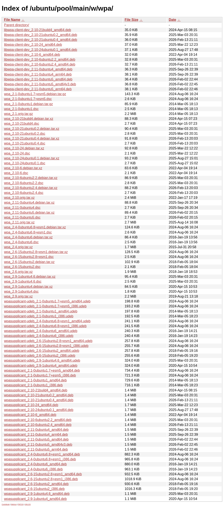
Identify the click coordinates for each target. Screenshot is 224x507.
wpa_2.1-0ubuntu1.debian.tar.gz (28, 104)
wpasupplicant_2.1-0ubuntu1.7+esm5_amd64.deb (42, 370)
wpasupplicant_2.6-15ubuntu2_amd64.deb (36, 484)
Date (172, 19)
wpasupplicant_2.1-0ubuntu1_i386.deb (33, 385)
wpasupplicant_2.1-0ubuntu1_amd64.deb (35, 380)
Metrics (13, 504)
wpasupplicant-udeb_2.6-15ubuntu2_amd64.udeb (41, 350)
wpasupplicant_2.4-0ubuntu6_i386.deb (33, 469)
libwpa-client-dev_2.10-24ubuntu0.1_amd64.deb (40, 50)
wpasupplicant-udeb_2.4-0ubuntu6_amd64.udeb (40, 331)
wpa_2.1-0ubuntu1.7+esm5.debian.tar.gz (35, 94)
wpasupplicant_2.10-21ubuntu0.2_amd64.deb (38, 395)
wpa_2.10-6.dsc (16, 173)
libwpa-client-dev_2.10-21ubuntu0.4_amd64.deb (40, 40)
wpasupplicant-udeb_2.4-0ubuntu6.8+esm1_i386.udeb (45, 326)
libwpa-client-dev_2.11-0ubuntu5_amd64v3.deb (40, 84)
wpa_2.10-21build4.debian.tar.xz (28, 118)
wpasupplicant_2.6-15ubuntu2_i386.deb (34, 489)
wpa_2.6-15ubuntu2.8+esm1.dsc (29, 257)
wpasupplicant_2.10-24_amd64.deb (31, 405)
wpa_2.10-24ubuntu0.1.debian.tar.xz (31, 158)
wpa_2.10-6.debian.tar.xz (23, 168)
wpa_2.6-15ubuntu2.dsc (22, 267)
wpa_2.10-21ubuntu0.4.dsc (24, 143)
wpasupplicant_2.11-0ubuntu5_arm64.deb (36, 449)
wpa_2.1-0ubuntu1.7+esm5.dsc (28, 99)
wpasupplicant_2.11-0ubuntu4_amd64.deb (36, 429)
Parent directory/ (16, 25)
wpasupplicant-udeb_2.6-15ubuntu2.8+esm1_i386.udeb (46, 346)
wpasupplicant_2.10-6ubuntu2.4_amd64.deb (37, 425)
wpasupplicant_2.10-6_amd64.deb (30, 415)
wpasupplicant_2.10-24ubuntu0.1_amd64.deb (38, 410)
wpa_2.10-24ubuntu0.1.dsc (24, 163)
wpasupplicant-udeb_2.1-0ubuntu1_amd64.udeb (40, 311)
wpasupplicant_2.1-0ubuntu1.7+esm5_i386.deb (40, 375)
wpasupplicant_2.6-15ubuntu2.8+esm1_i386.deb (41, 479)
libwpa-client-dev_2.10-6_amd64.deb (32, 54)
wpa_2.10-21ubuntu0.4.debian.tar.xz (31, 138)
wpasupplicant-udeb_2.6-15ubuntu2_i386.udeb (39, 355)
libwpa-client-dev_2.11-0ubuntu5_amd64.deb (38, 79)
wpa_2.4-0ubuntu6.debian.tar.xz (28, 237)
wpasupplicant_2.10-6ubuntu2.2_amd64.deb (37, 420)
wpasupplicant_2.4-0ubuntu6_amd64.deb (35, 464)
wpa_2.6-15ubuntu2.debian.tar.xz (29, 262)
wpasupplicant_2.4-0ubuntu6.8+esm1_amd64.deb (42, 454)
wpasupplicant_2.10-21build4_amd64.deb (35, 390)
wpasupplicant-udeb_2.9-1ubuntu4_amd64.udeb (40, 365)
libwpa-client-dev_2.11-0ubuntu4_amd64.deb (38, 69)
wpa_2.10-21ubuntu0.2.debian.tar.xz (31, 128)
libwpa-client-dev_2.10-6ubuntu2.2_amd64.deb (39, 59)
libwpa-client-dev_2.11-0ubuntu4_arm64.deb (38, 74)
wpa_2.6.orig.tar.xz (18, 272)
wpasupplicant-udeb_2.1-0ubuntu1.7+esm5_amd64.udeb (47, 301)
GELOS (28, 504)
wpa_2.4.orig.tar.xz (18, 247)
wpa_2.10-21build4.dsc (21, 123)
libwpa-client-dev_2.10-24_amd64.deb (33, 44)
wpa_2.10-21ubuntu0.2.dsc (24, 133)
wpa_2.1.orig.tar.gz (18, 114)
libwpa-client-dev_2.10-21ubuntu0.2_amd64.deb (40, 35)
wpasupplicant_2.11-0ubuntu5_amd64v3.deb (38, 444)
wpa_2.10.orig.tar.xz (19, 197)
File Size (131, 19)
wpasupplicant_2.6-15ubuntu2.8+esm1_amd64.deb (43, 474)
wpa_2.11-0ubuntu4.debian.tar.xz (29, 202)
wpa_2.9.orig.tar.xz (18, 296)
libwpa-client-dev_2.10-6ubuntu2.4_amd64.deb (39, 64)
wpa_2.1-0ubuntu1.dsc (21, 109)
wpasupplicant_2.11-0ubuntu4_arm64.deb (36, 434)
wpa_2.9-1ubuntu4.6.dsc (22, 281)
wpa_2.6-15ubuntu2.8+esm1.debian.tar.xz (36, 252)
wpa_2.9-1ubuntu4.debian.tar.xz (28, 286)
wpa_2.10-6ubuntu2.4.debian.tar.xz (30, 188)
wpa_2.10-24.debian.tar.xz (24, 148)
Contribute (6, 504)
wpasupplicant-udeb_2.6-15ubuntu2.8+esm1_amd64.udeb (48, 341)
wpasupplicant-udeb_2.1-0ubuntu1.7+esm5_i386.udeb (45, 306)
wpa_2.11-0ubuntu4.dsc (22, 207)
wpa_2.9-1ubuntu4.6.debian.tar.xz (29, 276)
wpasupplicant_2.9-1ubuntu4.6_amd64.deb (37, 494)
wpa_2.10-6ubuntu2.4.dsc (23, 193)
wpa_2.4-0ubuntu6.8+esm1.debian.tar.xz (35, 227)
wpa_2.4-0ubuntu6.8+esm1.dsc (28, 232)
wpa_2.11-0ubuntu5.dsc (22, 217)
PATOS (20, 504)
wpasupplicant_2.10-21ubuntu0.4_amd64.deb (38, 400)
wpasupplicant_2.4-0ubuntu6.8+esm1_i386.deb (40, 459)
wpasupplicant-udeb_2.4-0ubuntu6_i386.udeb (38, 336)
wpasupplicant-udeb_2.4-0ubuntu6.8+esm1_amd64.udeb (47, 321)
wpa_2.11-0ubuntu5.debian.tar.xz (29, 212)
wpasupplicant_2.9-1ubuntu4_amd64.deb (35, 499)
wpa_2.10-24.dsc (17, 153)
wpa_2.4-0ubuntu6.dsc (21, 242)
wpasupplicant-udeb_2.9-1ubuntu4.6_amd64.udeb (42, 360)
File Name (12, 19)
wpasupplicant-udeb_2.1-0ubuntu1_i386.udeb (38, 316)
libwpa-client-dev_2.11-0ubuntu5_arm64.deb (38, 89)
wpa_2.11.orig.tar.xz (19, 222)
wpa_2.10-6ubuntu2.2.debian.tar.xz (30, 178)
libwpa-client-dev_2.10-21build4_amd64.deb (37, 30)
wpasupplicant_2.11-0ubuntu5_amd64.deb (36, 439)
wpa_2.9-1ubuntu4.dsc (21, 291)
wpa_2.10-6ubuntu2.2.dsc (23, 183)
